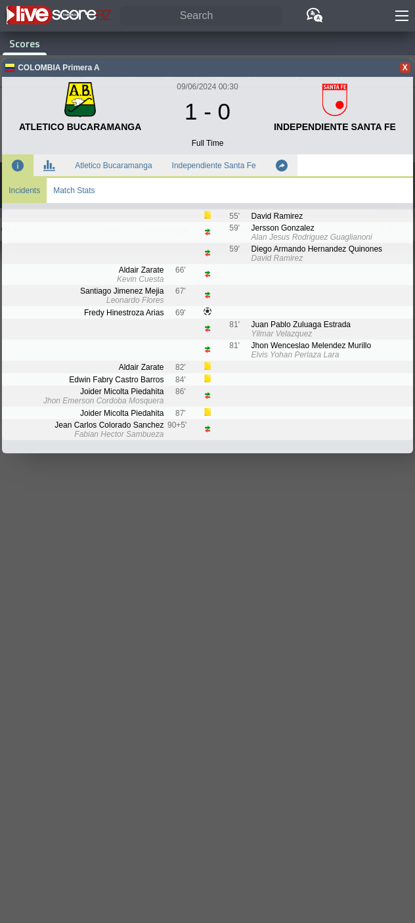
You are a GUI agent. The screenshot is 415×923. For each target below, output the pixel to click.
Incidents (24, 190)
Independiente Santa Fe (214, 165)
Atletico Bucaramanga (113, 165)
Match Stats (74, 190)
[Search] (201, 16)
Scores (24, 43)
